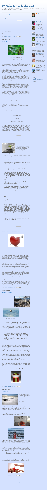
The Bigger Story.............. (39, 69)
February (35, 78)
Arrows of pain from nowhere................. (11, 231)
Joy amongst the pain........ (39, 64)
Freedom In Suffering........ (8, 292)
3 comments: (13, 36)
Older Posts (27, 479)
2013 (33, 77)
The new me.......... (6, 41)
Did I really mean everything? (40, 53)
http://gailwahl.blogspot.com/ (6, 18)
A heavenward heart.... (39, 21)
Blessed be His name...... (39, 26)
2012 (33, 81)
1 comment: (13, 386)
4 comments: (13, 475)
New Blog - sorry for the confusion (10, 14)
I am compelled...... (38, 43)
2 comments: (13, 287)
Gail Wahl (38, 13)
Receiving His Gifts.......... (8, 391)
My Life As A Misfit (6, 26)
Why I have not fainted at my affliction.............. (13, 140)
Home (14, 479)
